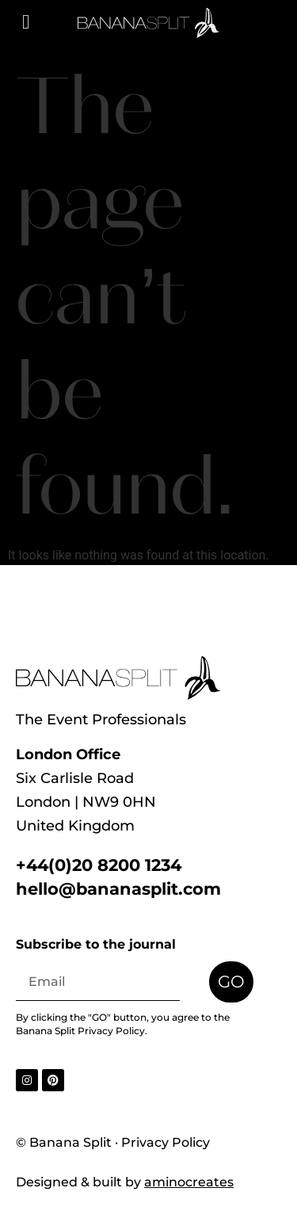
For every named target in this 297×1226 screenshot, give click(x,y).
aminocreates (189, 1182)
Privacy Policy (111, 1031)
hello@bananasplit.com (118, 889)
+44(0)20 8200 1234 (98, 865)
